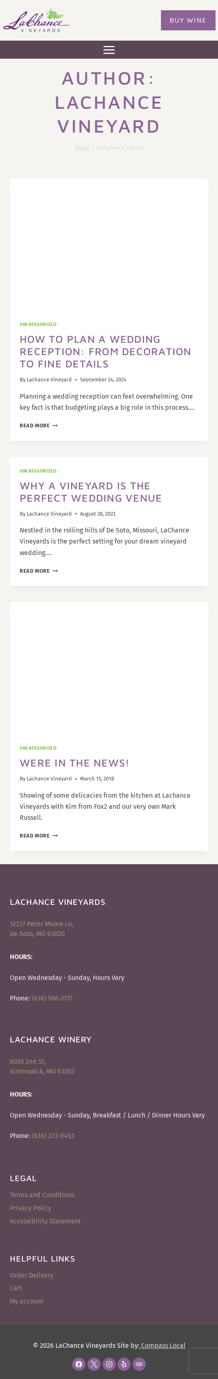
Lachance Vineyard (49, 379)
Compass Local (163, 1345)
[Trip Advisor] (139, 1364)
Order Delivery (31, 1275)
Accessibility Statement (45, 1221)
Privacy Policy (30, 1208)
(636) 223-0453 (53, 1136)
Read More (39, 425)
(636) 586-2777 (52, 998)
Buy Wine (188, 20)
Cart (16, 1288)
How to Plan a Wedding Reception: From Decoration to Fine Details (106, 351)
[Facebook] (78, 1364)
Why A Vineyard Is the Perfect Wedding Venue (91, 492)
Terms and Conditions (42, 1195)
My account (27, 1301)
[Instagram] (109, 1364)
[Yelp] (124, 1364)
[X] (94, 1364)
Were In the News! (75, 763)
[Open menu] (109, 50)
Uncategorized (38, 324)
